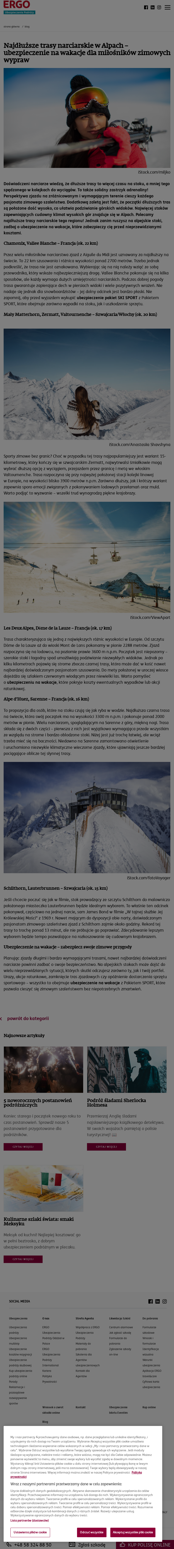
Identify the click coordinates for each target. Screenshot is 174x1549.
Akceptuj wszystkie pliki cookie (133, 1532)
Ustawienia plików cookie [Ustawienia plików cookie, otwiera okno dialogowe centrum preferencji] (30, 1532)
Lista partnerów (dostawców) (29, 1520)
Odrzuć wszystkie (91, 1532)
